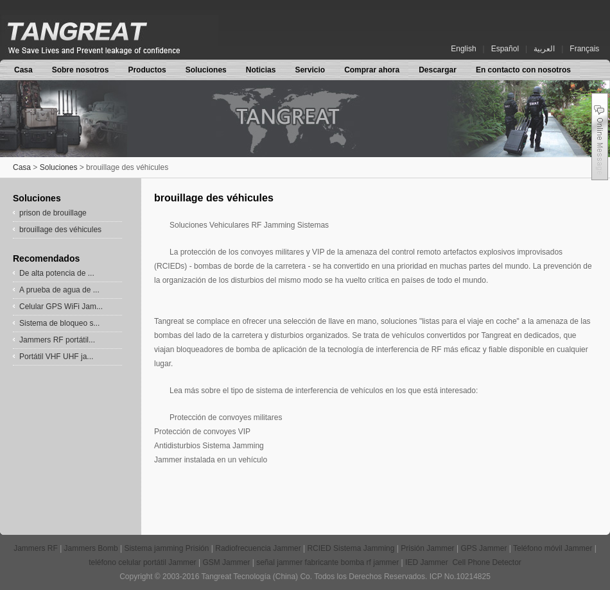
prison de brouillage (53, 212)
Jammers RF (35, 548)
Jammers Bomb (92, 548)
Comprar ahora (371, 69)
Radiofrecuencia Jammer (259, 548)
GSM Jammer (227, 562)
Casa (23, 69)
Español (505, 48)
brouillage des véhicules (60, 229)
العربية (544, 48)
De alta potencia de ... (56, 273)
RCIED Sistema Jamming (351, 548)
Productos (147, 69)
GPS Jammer (484, 548)
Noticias (261, 69)
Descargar (438, 69)
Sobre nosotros (80, 69)
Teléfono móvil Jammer (554, 548)
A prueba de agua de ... (59, 289)
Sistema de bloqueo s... (59, 323)
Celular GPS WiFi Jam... (61, 306)
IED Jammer (427, 562)
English (463, 48)
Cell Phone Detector (486, 562)
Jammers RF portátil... (57, 339)
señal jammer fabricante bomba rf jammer (328, 562)
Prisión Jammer (429, 548)
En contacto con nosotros (523, 69)
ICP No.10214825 (460, 576)
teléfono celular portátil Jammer (143, 562)
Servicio (310, 69)
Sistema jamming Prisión (167, 548)
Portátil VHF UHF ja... (56, 356)
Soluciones (206, 69)
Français (584, 48)
